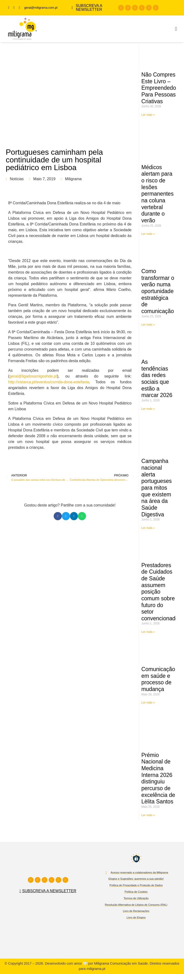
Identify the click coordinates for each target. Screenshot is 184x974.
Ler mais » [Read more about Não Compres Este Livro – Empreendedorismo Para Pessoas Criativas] (148, 114)
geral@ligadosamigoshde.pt (33, 376)
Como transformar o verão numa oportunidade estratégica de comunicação (157, 291)
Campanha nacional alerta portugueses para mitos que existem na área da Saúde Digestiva (156, 487)
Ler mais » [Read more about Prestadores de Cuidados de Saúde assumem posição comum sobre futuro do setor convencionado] (148, 632)
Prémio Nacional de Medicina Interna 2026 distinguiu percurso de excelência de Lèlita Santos (158, 778)
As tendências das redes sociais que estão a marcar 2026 (156, 378)
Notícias (17, 179)
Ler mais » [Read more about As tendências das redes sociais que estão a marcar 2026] (148, 408)
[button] (176, 29)
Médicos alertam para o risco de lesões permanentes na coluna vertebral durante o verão (157, 194)
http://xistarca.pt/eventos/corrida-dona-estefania (48, 382)
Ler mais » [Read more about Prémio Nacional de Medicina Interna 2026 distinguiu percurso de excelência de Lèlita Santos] (148, 815)
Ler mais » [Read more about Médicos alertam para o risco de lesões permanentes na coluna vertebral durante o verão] (148, 234)
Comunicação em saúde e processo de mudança (158, 679)
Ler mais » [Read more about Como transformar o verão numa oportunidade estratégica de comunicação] (148, 324)
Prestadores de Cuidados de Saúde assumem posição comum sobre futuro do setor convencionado (159, 592)
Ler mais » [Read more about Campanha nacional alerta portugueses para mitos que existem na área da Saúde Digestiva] (148, 528)
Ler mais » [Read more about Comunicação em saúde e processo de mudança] (148, 702)
